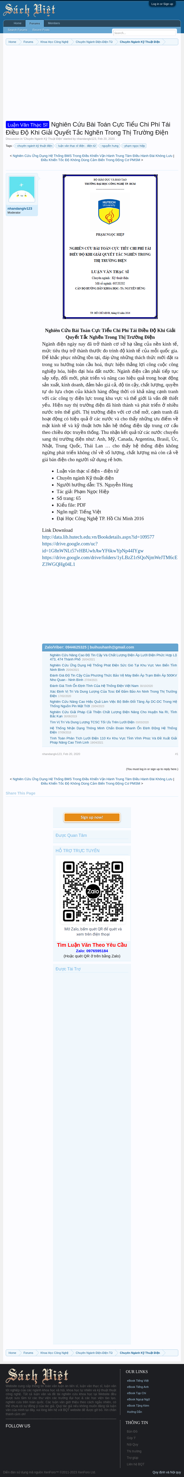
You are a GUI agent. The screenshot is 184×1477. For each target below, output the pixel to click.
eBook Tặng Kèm (138, 1405)
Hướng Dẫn (134, 1411)
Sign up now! (92, 817)
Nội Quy (132, 1444)
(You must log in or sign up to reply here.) (152, 769)
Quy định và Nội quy (167, 1472)
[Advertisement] (92, 84)
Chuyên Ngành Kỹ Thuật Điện (43, 138)
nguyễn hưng (109, 145)
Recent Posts (40, 29)
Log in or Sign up (162, 3)
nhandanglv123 (86, 138)
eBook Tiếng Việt (138, 1380)
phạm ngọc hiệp (134, 145)
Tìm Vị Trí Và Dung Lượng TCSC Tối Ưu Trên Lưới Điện (92, 722)
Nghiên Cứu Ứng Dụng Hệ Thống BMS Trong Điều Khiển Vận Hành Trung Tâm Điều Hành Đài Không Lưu (92, 156)
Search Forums (17, 29)
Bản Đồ (132, 1431)
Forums (34, 23)
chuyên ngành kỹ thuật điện (34, 145)
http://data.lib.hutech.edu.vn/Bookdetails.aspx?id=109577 (98, 537)
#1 (176, 754)
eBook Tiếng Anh (138, 1386)
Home (17, 23)
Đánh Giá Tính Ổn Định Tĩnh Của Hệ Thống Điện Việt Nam (94, 686)
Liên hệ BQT (135, 1464)
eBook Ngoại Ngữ (138, 1399)
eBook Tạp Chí (136, 1393)
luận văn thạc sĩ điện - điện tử (76, 145)
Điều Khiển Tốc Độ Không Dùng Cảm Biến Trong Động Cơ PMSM (90, 160)
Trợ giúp (132, 1458)
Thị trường (134, 1451)
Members (54, 23)
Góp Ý (131, 1438)
